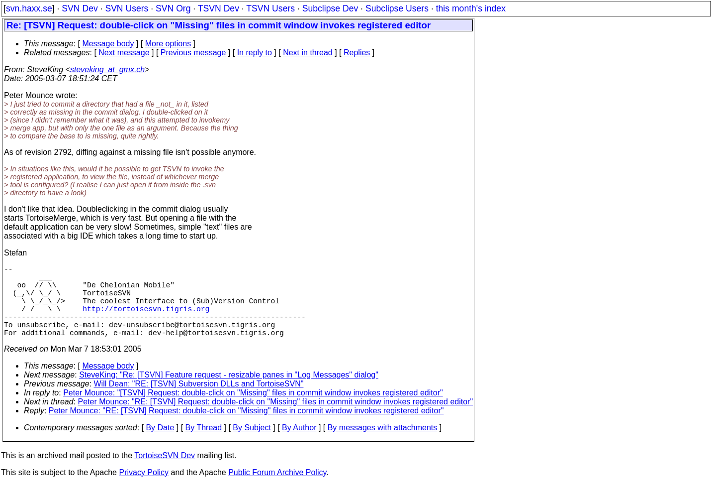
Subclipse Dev (330, 8)
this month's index (471, 8)
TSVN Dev (218, 8)
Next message (123, 52)
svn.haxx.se (29, 8)
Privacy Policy (144, 490)
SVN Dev (79, 8)
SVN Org (173, 8)
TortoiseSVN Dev (164, 473)
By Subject (251, 445)
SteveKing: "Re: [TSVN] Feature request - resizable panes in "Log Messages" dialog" (228, 392)
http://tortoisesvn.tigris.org (146, 320)
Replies (357, 52)
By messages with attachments (383, 445)
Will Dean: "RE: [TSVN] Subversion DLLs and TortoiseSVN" (199, 401)
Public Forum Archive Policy (277, 490)
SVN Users (126, 8)
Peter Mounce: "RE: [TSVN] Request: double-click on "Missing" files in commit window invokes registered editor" (275, 419)
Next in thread (308, 52)
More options (168, 43)
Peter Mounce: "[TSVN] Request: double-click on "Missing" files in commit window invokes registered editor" (253, 410)
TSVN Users (270, 8)
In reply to (254, 52)
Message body (108, 43)
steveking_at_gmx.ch (107, 69)
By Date (160, 445)
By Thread (203, 445)
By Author (299, 445)
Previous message (193, 52)
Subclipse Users (397, 8)
